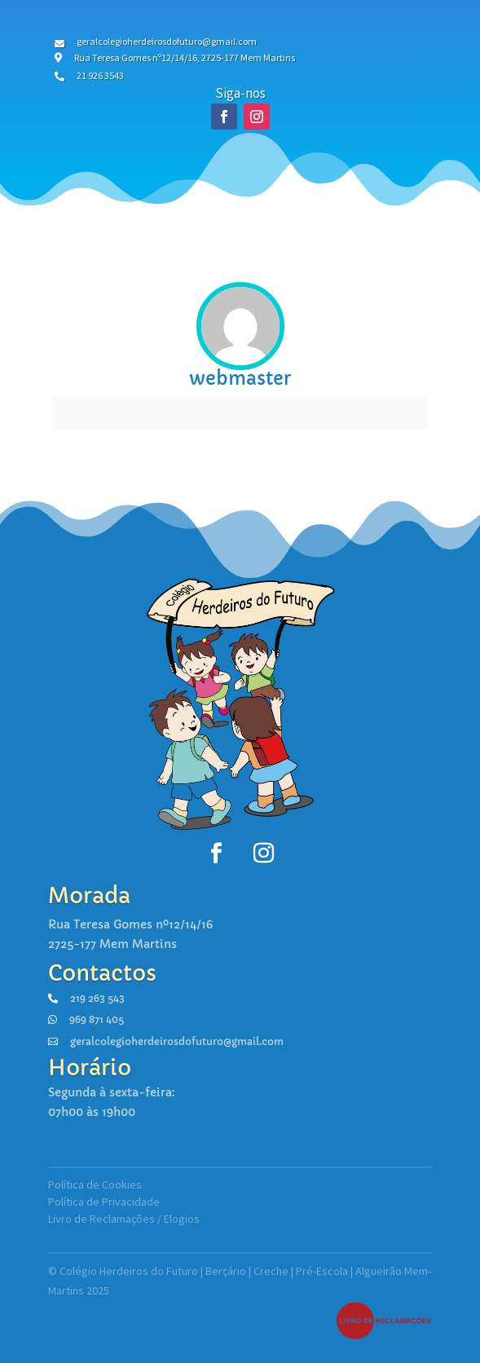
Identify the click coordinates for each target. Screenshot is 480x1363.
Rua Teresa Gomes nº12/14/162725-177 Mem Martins (130, 934)
